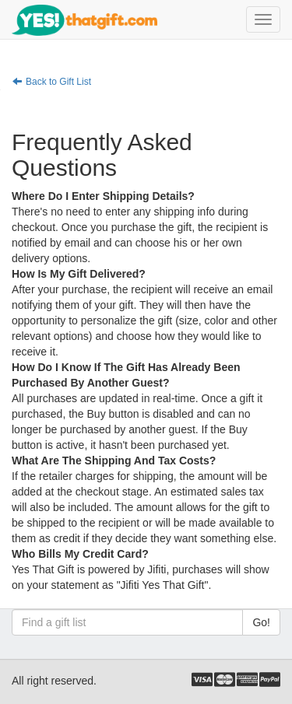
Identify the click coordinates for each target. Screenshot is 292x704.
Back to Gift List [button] (51, 81)
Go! (261, 622)
